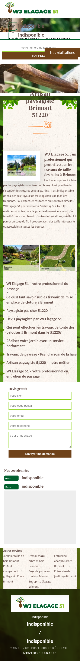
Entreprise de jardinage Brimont (65, 573)
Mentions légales (40, 653)
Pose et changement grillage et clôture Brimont (13, 573)
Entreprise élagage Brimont (40, 584)
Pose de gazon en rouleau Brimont (39, 573)
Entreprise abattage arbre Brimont (63, 561)
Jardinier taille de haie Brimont (13, 558)
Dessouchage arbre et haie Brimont (37, 561)
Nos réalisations (62, 52)
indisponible (31, 26)
